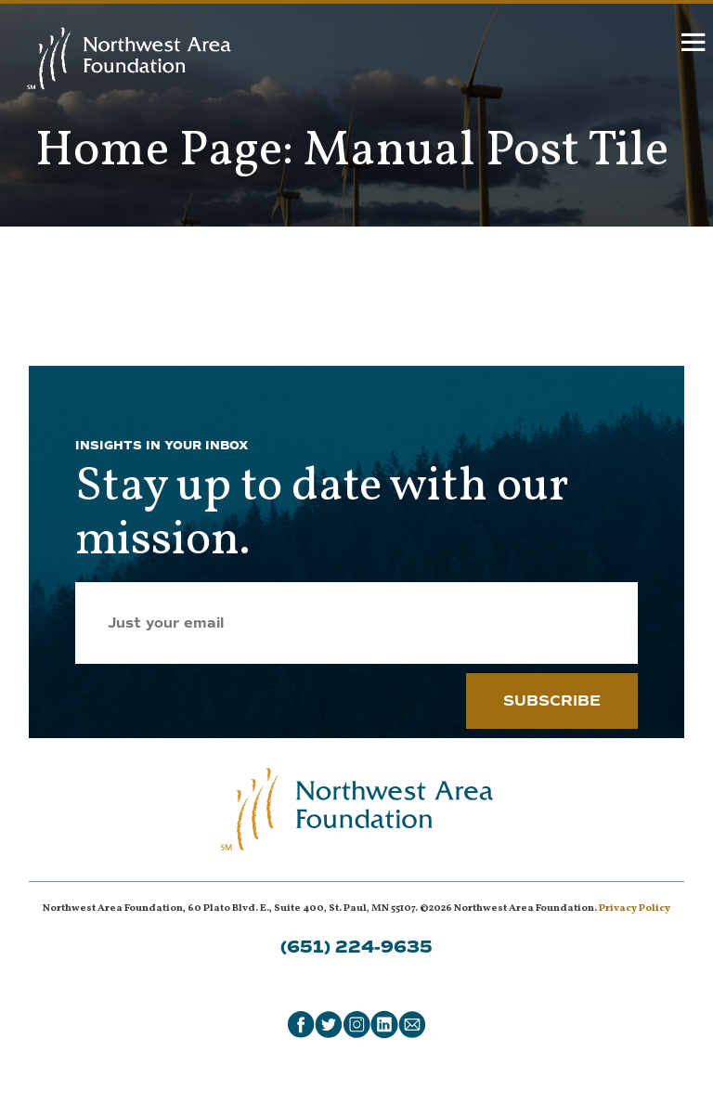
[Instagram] (356, 1024)
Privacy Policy (634, 908)
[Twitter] (329, 1024)
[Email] (412, 1024)
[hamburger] (694, 46)
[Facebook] (301, 1024)
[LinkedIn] (384, 1024)
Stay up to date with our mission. (321, 514)
